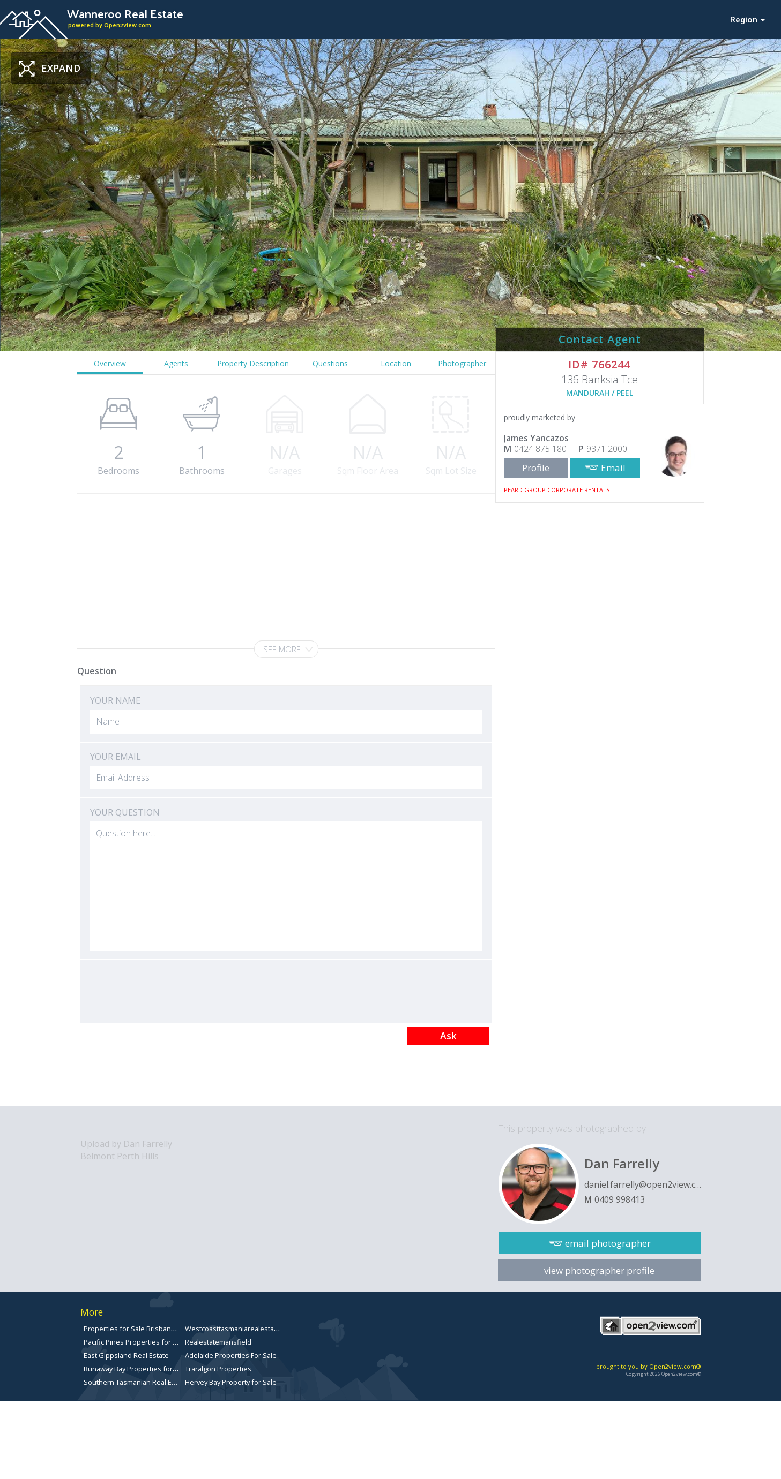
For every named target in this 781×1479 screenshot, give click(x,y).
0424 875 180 (540, 449)
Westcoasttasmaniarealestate (232, 1328)
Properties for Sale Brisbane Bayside (143, 1328)
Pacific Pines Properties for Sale (135, 1342)
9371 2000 (606, 449)
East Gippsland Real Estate (126, 1355)
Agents (176, 363)
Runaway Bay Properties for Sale (136, 1369)
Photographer (462, 363)
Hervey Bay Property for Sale (231, 1382)
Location (396, 363)
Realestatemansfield (218, 1342)
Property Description (253, 363)
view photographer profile (599, 1270)
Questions (330, 363)
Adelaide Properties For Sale (231, 1355)
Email (613, 468)
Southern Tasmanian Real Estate (136, 1382)
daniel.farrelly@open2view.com (642, 1184)
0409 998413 (619, 1199)
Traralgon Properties (218, 1369)
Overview (110, 363)
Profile (535, 468)
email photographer (608, 1243)
